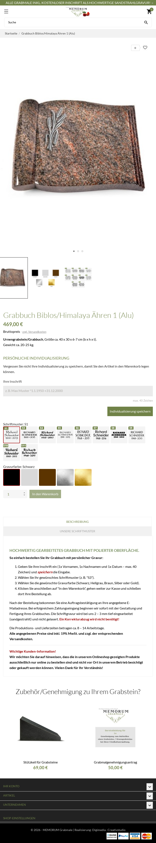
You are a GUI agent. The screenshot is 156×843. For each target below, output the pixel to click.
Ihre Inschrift (12, 381)
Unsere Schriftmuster (77, 531)
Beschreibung (77, 521)
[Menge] (12, 494)
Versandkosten (20, 639)
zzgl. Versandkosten (34, 331)
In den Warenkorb (45, 494)
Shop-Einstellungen (19, 818)
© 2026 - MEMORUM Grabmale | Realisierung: (61, 830)
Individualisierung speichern (130, 411)
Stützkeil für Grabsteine (40, 762)
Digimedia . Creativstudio (108, 830)
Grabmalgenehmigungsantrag (115, 762)
